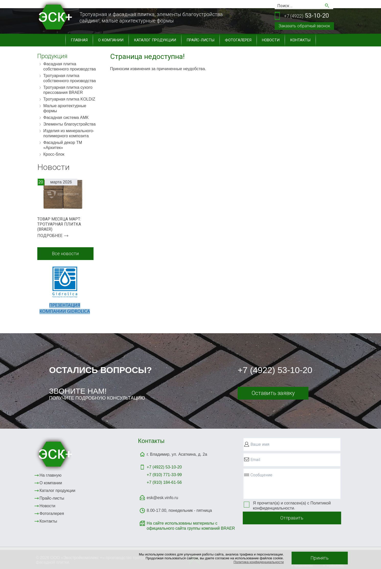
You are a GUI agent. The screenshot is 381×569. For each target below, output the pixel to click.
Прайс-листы (200, 40)
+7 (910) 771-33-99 (164, 475)
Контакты (300, 40)
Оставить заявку (273, 393)
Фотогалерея (238, 40)
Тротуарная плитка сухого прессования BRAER (68, 90)
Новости (271, 40)
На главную (51, 475)
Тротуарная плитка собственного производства (69, 78)
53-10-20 (306, 16)
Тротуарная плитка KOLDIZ (69, 99)
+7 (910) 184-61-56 (164, 482)
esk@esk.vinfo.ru (162, 498)
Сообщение (261, 475)
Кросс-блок (53, 154)
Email (255, 459)
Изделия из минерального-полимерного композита (68, 133)
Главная (79, 40)
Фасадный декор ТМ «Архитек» (62, 145)
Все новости (65, 253)
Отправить (291, 518)
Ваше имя (259, 444)
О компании (110, 40)
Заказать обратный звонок (304, 25)
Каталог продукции (155, 40)
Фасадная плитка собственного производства (69, 66)
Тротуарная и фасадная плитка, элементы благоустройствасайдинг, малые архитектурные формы (151, 17)
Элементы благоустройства (69, 124)
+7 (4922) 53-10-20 (275, 370)
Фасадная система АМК (66, 117)
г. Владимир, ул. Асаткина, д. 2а (177, 454)
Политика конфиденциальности (259, 562)
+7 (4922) (164, 467)
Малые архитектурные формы (64, 108)
